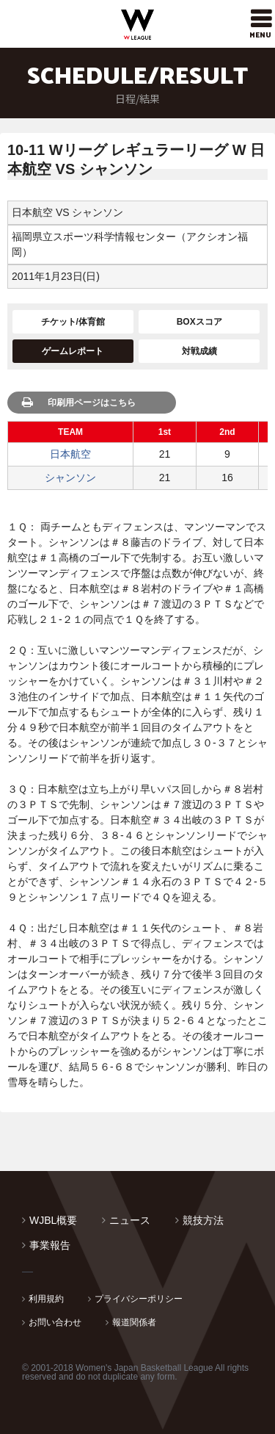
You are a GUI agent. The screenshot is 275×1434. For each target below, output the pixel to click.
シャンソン (70, 477)
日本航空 (70, 454)
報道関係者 (134, 1322)
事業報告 (49, 1245)
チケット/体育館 (73, 322)
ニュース (129, 1220)
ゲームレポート (72, 351)
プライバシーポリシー (139, 1299)
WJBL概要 (53, 1220)
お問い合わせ (55, 1322)
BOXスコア (199, 322)
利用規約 (46, 1299)
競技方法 (203, 1220)
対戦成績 (199, 351)
